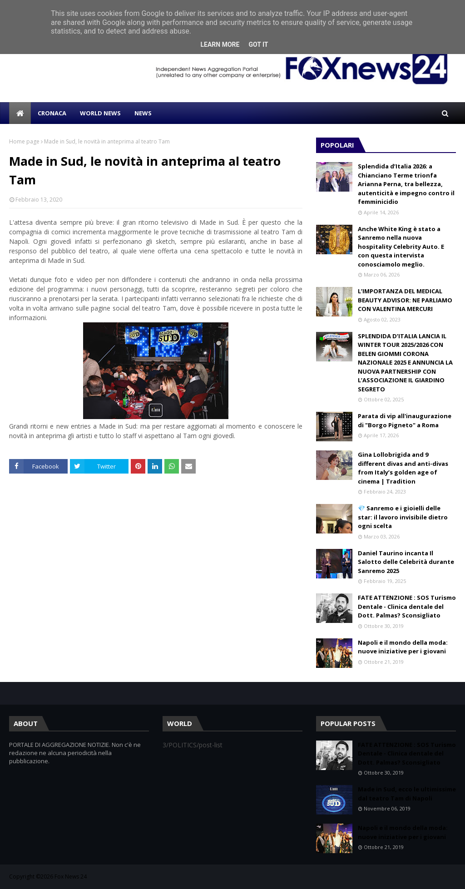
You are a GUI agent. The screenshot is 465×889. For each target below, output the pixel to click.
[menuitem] (20, 113)
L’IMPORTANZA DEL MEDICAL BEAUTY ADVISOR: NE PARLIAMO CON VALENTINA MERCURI (405, 300)
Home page (24, 141)
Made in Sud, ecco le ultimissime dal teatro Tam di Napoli (407, 793)
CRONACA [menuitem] (52, 113)
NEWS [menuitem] (143, 113)
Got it (258, 44)
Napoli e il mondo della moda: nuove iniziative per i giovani (403, 647)
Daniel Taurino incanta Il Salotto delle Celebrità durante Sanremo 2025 (406, 562)
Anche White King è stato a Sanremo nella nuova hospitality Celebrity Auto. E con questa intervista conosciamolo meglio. (401, 246)
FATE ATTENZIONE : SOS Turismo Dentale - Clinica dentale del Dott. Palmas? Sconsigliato (407, 606)
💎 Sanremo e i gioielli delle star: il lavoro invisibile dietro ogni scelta (403, 517)
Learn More (219, 44)
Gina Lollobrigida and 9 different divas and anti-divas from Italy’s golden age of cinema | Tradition (403, 467)
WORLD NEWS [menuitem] (100, 113)
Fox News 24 (70, 876)
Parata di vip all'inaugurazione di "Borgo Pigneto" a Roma (404, 420)
